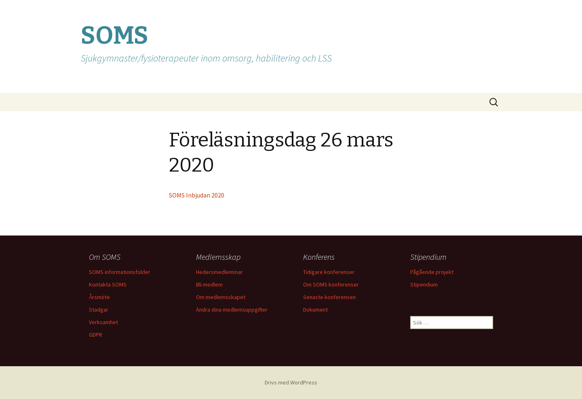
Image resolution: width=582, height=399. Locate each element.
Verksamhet (103, 322)
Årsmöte (99, 297)
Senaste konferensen (329, 297)
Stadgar (98, 309)
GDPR (95, 334)
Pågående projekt (431, 272)
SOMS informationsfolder (119, 272)
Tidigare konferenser (328, 272)
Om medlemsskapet (220, 297)
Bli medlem (209, 284)
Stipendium (424, 284)
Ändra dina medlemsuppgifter (232, 309)
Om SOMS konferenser (331, 284)
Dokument (315, 309)
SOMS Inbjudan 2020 (196, 195)
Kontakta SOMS (108, 284)
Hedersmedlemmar (219, 272)
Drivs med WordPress (291, 382)
